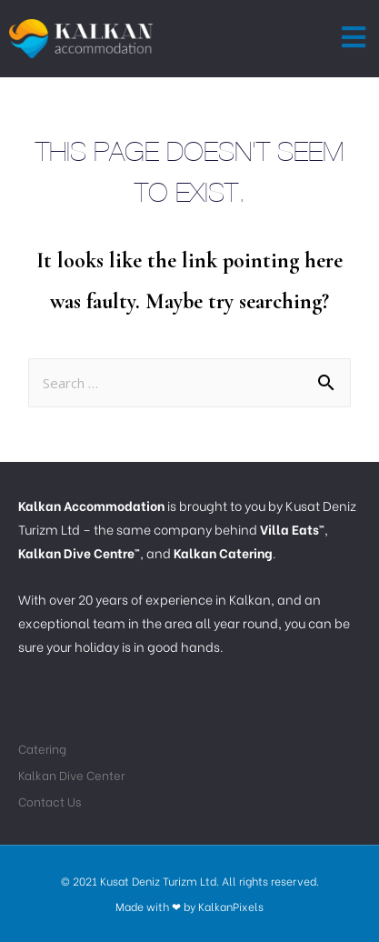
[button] (354, 38)
